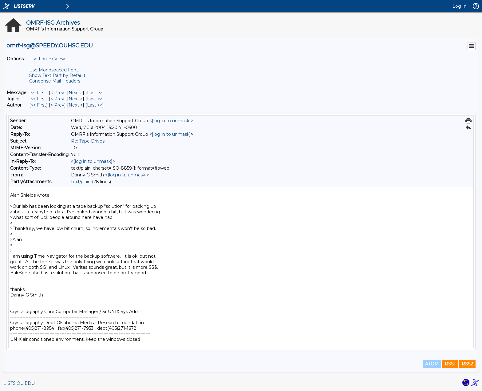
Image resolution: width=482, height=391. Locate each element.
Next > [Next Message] (76, 92)
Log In (459, 6)
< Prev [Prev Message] (57, 92)
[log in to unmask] (171, 120)
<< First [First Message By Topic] (38, 99)
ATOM (432, 364)
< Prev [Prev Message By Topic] (57, 99)
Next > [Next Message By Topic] (76, 99)
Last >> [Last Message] (94, 92)
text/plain (81, 181)
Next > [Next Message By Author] (76, 105)
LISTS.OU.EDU (19, 383)
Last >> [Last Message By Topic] (94, 99)
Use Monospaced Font (53, 70)
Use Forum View (47, 59)
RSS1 (450, 364)
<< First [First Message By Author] (38, 105)
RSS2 (467, 364)
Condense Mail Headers (54, 81)
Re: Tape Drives (88, 141)
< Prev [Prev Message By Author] (57, 105)
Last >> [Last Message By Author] (94, 105)
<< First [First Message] (38, 92)
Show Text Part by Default (57, 75)
